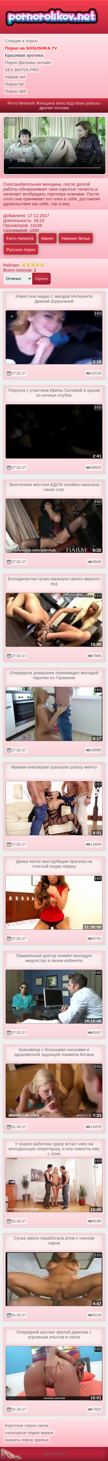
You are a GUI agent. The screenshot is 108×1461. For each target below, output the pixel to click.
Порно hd (14, 84)
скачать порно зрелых (27, 1439)
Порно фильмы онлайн (28, 62)
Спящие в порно (21, 40)
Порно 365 (15, 91)
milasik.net (15, 76)
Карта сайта (54, 1453)
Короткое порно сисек (27, 1425)
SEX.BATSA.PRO (22, 69)
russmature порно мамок (29, 1432)
